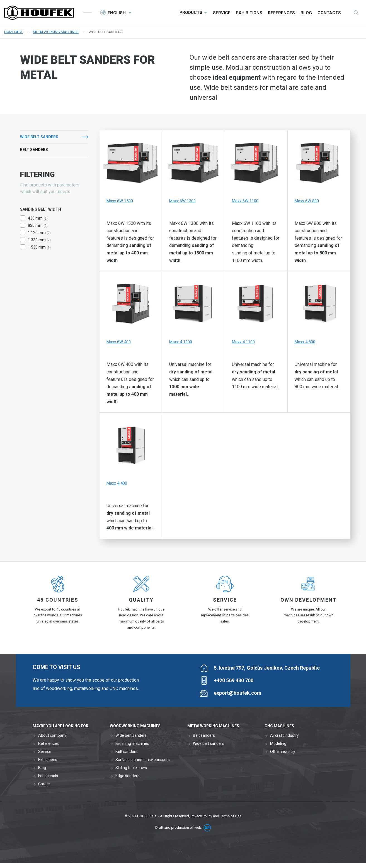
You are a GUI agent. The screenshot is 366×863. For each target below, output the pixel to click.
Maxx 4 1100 (243, 341)
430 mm (35, 218)
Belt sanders (34, 149)
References (48, 743)
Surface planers (129, 759)
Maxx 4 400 (116, 483)
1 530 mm (37, 247)
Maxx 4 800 (305, 341)
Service (44, 751)
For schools (48, 776)
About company (52, 735)
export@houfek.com (237, 693)
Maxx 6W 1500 (119, 200)
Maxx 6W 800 (307, 200)
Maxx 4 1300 (180, 341)
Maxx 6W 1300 (182, 200)
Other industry (282, 751)
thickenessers (157, 759)
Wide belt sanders (39, 137)
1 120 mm (37, 232)
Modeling (278, 743)
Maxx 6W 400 (118, 341)
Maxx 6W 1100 (245, 200)
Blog (42, 767)
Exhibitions (47, 759)
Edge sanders (127, 776)
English (117, 12)
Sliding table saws (131, 767)
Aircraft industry (284, 735)
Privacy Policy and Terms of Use (216, 816)
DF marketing (207, 828)
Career (44, 784)
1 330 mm (37, 240)
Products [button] (191, 12)
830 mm (35, 225)
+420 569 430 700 (233, 680)
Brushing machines (132, 743)
